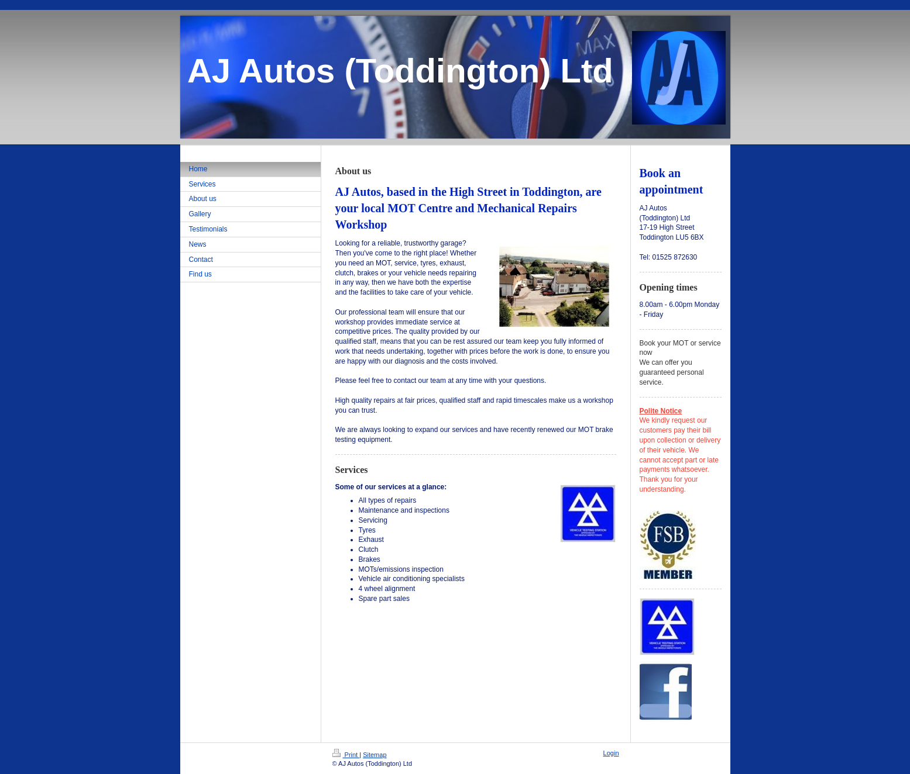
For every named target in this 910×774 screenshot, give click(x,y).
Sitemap (374, 754)
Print (346, 754)
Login (611, 752)
